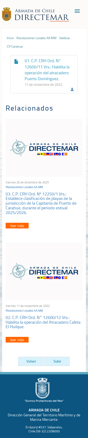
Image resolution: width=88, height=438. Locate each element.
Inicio (10, 38)
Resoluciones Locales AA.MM (36, 38)
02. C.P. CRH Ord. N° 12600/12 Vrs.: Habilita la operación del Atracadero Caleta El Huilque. (43, 322)
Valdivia (64, 38)
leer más (17, 225)
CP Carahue (15, 46)
